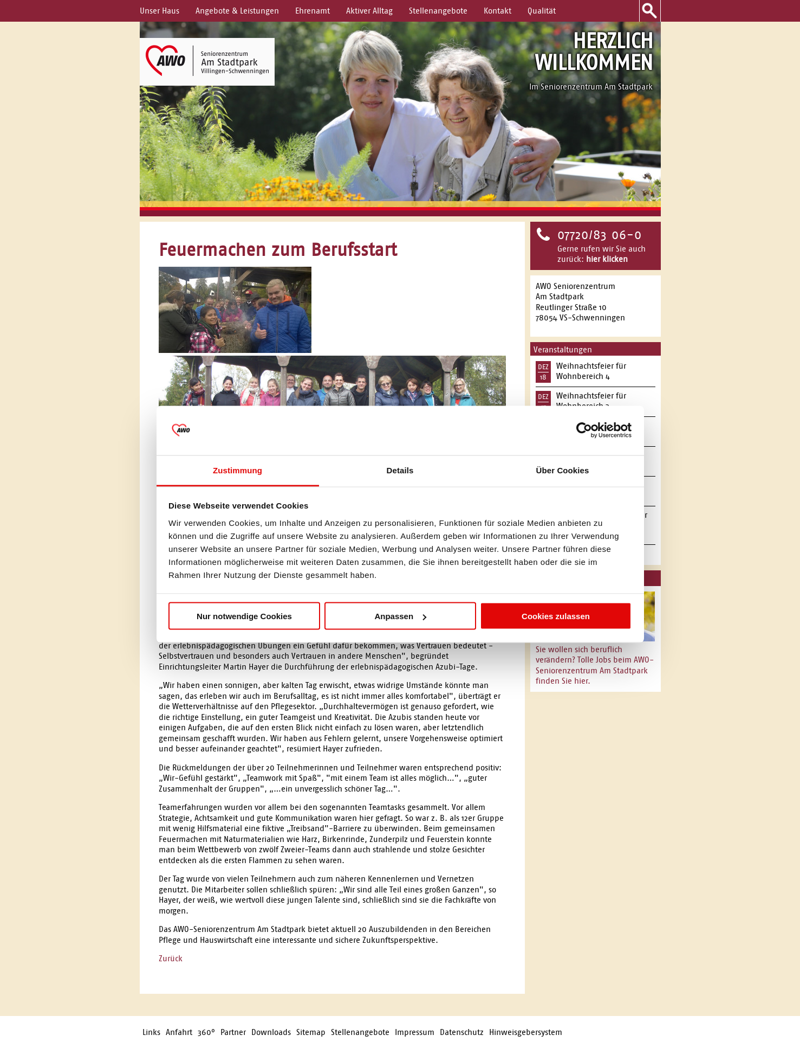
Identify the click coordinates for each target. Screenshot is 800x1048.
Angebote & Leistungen (237, 10)
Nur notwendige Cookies (244, 616)
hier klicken (607, 258)
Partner (233, 1032)
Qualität (542, 10)
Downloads (271, 1032)
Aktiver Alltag (369, 10)
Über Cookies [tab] (562, 469)
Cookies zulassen (556, 616)
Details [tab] (400, 469)
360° (206, 1032)
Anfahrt (179, 1032)
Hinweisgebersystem (525, 1032)
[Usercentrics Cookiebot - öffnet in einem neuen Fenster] (584, 430)
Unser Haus (159, 10)
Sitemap (311, 1032)
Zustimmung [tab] (237, 469)
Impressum (414, 1032)
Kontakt (497, 10)
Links (151, 1032)
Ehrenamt (312, 10)
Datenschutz (462, 1032)
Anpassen (400, 616)
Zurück (171, 958)
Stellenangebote (438, 10)
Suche (650, 11)
